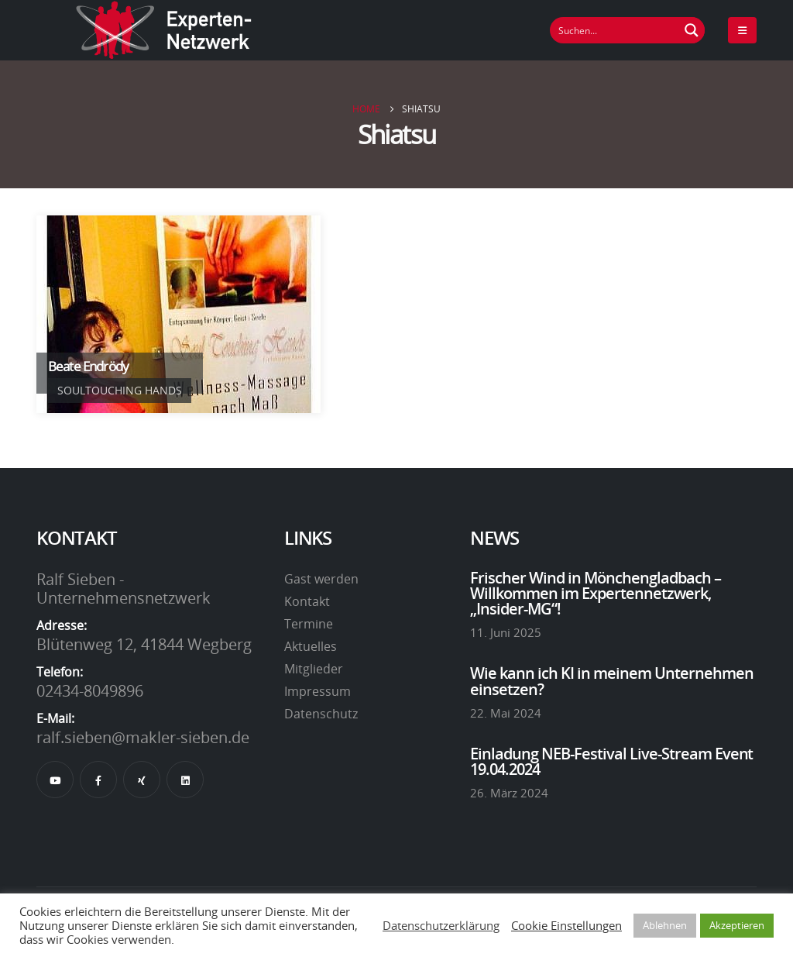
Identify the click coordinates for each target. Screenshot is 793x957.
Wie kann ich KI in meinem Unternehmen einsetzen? (612, 680)
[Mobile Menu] (742, 30)
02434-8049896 (89, 690)
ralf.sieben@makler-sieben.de (142, 737)
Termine (308, 623)
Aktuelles (310, 646)
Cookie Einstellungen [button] (566, 925)
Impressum (317, 691)
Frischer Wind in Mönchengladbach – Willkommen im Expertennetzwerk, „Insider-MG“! (595, 593)
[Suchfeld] (614, 30)
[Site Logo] (164, 30)
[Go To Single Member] (178, 314)
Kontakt (307, 601)
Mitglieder (313, 668)
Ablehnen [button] (665, 925)
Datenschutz (321, 713)
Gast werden (321, 578)
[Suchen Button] (691, 30)
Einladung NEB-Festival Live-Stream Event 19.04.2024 (612, 761)
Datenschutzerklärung (441, 925)
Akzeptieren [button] (736, 925)
